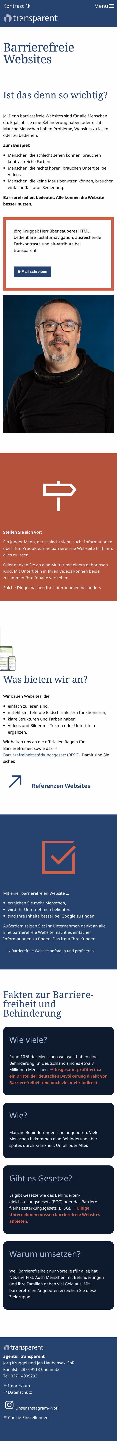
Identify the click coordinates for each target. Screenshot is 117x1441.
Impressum (19, 1385)
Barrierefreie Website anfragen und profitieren (53, 950)
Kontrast (16, 5)
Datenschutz (20, 1392)
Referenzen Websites (46, 786)
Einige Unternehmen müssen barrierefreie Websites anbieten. (54, 1214)
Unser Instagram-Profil (31, 1408)
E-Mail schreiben (32, 271)
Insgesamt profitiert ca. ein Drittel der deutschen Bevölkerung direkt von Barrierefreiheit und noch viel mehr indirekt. (58, 1076)
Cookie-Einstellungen (28, 1417)
